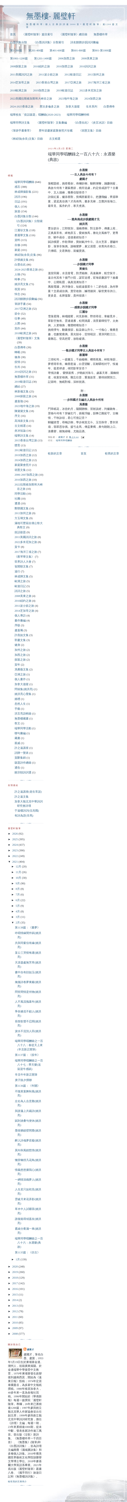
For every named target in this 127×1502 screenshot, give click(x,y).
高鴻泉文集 (22, 420)
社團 (17, 498)
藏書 (17, 738)
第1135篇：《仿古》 (27, 1252)
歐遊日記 (20, 586)
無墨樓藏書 (22, 718)
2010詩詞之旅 (87, 66)
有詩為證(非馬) (24, 815)
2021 (15, 861)
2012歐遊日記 (72, 74)
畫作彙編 (20, 620)
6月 (18, 900)
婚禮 (17, 699)
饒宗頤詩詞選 (23, 772)
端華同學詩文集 (20, 122)
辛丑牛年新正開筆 (26, 1074)
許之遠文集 (22, 796)
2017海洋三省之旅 (99, 82)
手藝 (17, 708)
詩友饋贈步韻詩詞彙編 (84, 42)
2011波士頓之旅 (48, 74)
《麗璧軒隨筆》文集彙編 (51, 122)
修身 (17, 357)
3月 (18, 917)
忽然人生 (20, 703)
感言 (17, 186)
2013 (15, 1305)
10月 (19, 877)
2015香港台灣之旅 (47, 82)
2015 (15, 1294)
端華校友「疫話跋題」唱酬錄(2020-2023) (35, 114)
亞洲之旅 (20, 674)
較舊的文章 (112, 453)
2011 (15, 1317)
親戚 (17, 743)
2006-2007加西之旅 (26, 474)
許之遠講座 (22, 748)
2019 (15, 1272)
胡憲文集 (20, 470)
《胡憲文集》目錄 (90, 130)
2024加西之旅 (92, 98)
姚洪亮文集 (22, 284)
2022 (15, 856)
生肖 (17, 367)
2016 (15, 1289)
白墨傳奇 (109, 106)
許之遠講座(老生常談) (28, 791)
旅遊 (17, 211)
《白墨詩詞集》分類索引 (48, 42)
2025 (15, 839)
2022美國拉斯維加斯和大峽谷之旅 (31, 98)
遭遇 (17, 503)
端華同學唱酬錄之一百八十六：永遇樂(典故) (29, 1243)
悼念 (17, 294)
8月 (18, 888)
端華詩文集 (22, 435)
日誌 (17, 201)
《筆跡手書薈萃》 (21, 130)
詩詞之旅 (20, 591)
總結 (17, 386)
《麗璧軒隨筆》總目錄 (73, 34)
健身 (17, 645)
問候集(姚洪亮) (24, 689)
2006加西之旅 (66, 58)
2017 (15, 1283)
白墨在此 (20, 264)
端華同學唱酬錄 (64, 440)
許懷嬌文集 (22, 259)
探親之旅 (20, 659)
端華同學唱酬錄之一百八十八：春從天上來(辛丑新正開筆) (29, 1045)
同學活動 (20, 493)
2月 (18, 922)
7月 (18, 894)
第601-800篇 (78, 50)
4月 (18, 911)
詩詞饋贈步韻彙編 (26, 299)
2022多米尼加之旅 (90, 90)
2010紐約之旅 (41, 66)
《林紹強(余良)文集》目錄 (26, 138)
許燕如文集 (22, 635)
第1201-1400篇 (43, 58)
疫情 (17, 362)
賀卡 (17, 546)
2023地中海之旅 (68, 98)
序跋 (17, 625)
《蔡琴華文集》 (24, 556)
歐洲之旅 (20, 581)
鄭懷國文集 (22, 508)
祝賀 (17, 289)
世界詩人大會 (23, 561)
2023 (15, 850)
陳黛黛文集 (22, 411)
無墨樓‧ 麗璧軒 (51, 16)
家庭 (17, 250)
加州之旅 (20, 649)
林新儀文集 (22, 391)
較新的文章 (55, 453)
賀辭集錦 (20, 757)
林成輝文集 (22, 576)
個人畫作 (20, 679)
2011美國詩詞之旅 (21, 74)
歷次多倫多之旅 (49, 106)
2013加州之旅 (96, 74)
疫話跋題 (20, 532)
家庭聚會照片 (23, 465)
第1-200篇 (16, 50)
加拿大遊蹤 (73, 106)
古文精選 (54, 138)
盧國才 (30, 1349)
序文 (17, 415)
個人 (17, 206)
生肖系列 (91, 106)
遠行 (17, 571)
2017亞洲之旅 (73, 82)
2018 (15, 1277)
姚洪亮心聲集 (23, 694)
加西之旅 (20, 654)
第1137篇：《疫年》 (27, 1055)
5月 (18, 905)
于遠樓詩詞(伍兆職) (27, 810)
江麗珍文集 (22, 230)
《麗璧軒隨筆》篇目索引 (37, 34)
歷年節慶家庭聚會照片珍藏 (56, 130)
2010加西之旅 (64, 66)
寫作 (17, 328)
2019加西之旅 (41, 90)
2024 (15, 844)
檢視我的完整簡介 (17, 1481)
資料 (17, 240)
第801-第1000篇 (101, 50)
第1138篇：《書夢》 (27, 927)
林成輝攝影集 (23, 191)
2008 (15, 1333)
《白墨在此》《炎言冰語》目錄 (93, 122)
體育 (17, 445)
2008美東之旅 (89, 58)
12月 (19, 866)
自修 (17, 245)
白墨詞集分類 (18, 42)
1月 (18, 1259)
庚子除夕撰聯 (23, 1080)
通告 (17, 767)
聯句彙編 (20, 733)
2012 (15, 1311)
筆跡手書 (20, 304)
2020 (15, 1266)
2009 (15, 1328)
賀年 (17, 664)
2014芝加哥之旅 (20, 82)
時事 (17, 279)
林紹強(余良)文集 (25, 254)
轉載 (17, 352)
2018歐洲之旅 (18, 90)
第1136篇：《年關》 (27, 1085)
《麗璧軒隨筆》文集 (27, 338)
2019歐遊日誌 (64, 90)
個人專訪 (20, 615)
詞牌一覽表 (22, 752)
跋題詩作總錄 (23, 762)
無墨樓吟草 (101, 34)
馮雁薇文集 (22, 669)
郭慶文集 (20, 640)
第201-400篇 (35, 50)
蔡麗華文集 (22, 235)
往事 (17, 318)
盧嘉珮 (19, 630)
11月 (19, 872)
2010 (15, 1322)
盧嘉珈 (19, 401)
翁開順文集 (22, 566)
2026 (15, 833)
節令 (17, 313)
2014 (15, 1300)
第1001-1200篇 (19, 58)
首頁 (13, 34)
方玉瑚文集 (22, 518)
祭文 (17, 723)
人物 (17, 274)
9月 (18, 883)
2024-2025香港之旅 (21, 106)
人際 (17, 323)
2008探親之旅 (18, 66)
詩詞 (17, 196)
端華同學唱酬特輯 (78, 114)
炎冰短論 (20, 430)
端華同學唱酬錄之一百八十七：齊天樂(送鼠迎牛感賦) (29, 1065)
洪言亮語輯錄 (23, 713)
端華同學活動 (23, 728)
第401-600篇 (57, 50)
